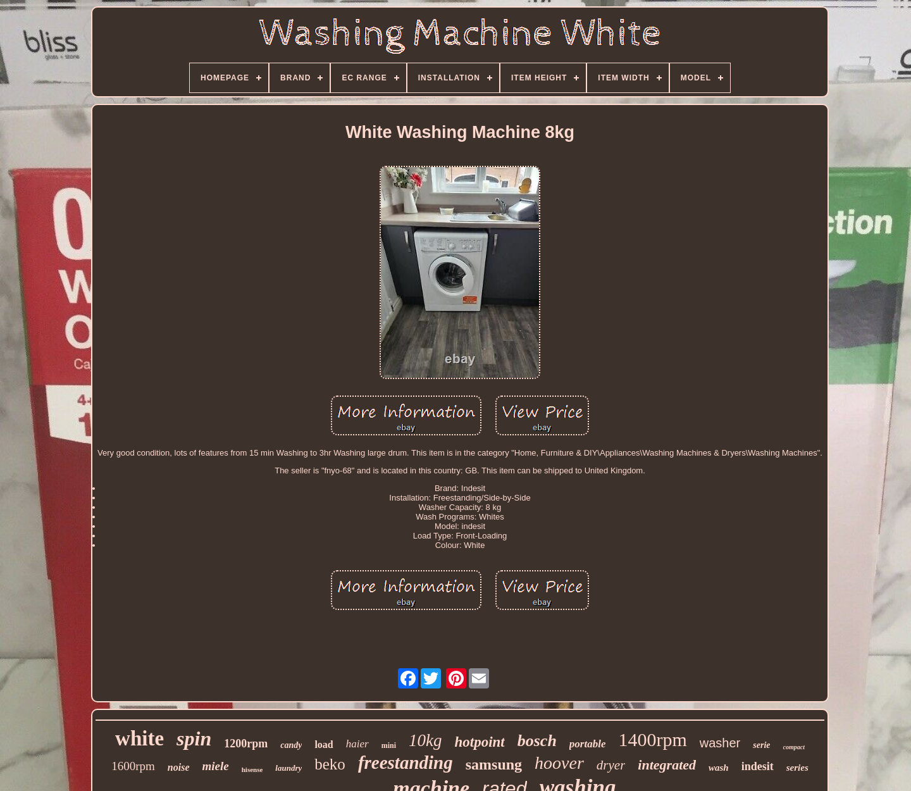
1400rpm (652, 739)
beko (329, 764)
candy (291, 745)
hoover (559, 763)
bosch (537, 741)
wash (719, 768)
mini (388, 745)
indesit (757, 766)
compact (794, 747)
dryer (611, 765)
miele (215, 766)
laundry (288, 768)
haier (357, 744)
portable (587, 744)
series (797, 768)
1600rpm (133, 766)
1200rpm (246, 743)
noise (179, 767)
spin (194, 738)
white (139, 738)
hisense (252, 769)
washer (720, 743)
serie (761, 745)
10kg (425, 740)
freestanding (405, 762)
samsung (494, 764)
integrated (667, 765)
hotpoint (479, 742)
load (323, 744)
